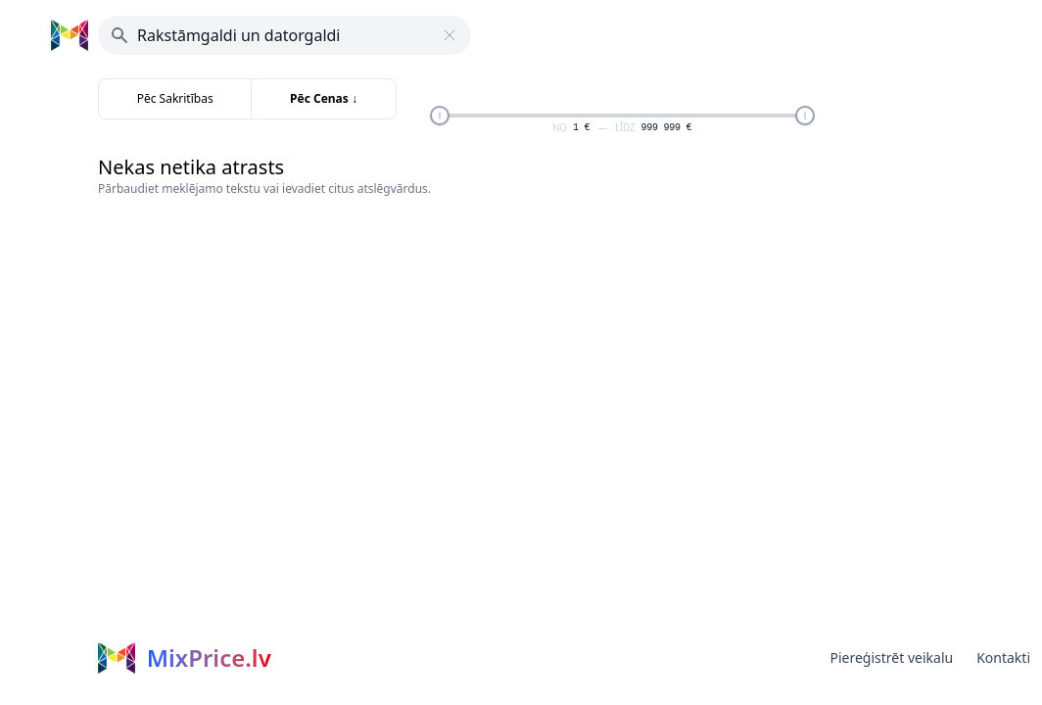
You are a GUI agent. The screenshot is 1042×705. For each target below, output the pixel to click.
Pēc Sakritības (175, 98)
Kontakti (1003, 657)
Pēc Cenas (323, 98)
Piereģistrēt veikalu (891, 657)
